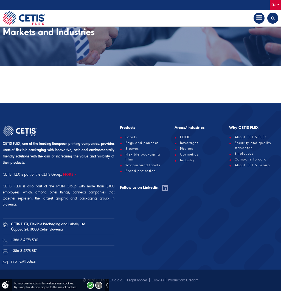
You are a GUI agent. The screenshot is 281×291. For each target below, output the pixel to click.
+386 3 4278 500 (24, 240)
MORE (68, 174)
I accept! (90, 285)
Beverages (189, 143)
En (275, 4)
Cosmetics (189, 154)
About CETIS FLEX (251, 137)
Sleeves (132, 149)
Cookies (157, 280)
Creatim (192, 280)
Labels (131, 137)
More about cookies (98, 285)
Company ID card (251, 159)
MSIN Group (66, 186)
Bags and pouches (142, 143)
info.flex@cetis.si (23, 261)
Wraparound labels (143, 165)
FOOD (185, 137)
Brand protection (140, 171)
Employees (244, 154)
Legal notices (137, 280)
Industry (187, 160)
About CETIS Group (252, 165)
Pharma (187, 149)
